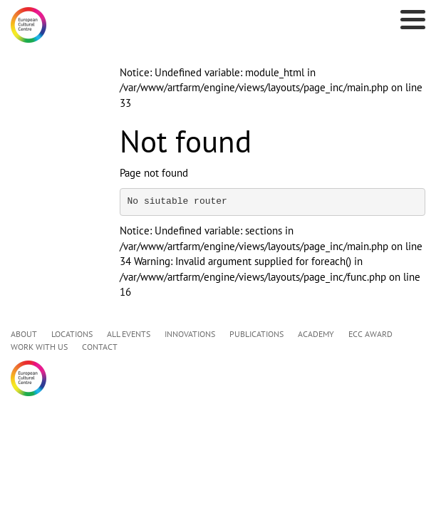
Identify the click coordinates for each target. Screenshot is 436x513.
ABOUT (24, 333)
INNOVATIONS (190, 333)
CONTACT (100, 346)
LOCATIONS (72, 333)
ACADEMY (316, 333)
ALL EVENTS (128, 333)
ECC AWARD (370, 333)
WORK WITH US (39, 346)
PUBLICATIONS (256, 333)
